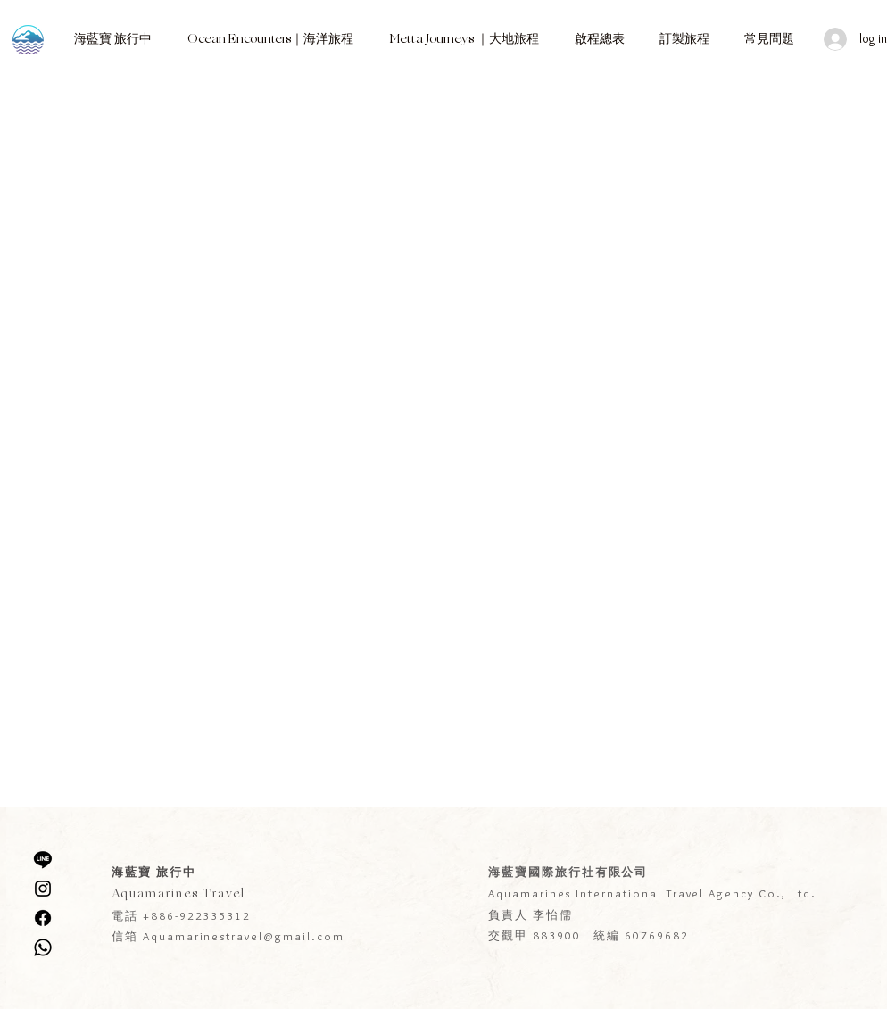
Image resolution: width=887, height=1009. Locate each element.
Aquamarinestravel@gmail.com (243, 936)
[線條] (43, 859)
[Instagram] (43, 888)
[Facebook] (43, 918)
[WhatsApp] (43, 947)
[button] (113, 39)
